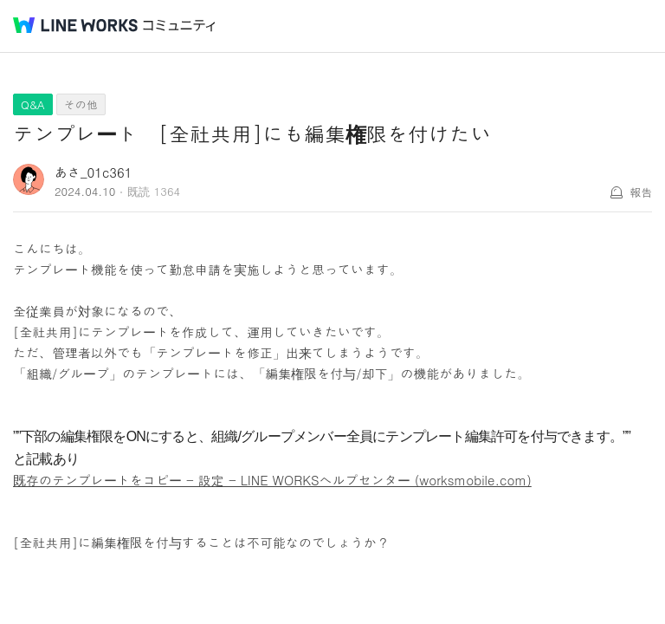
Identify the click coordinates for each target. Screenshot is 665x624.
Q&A (33, 104)
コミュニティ (179, 25)
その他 (81, 104)
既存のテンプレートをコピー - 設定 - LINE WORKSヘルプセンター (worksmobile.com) (272, 480)
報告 (640, 192)
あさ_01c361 (93, 172)
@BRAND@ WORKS (75, 25)
